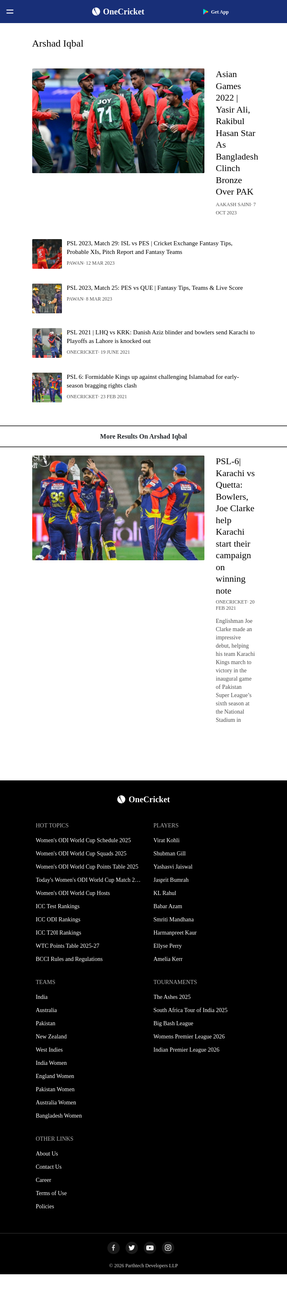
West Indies (49, 1050)
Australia (46, 1010)
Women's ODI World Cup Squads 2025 (81, 853)
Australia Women (56, 1102)
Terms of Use (51, 1193)
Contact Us (49, 1167)
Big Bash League (173, 1023)
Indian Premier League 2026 (187, 1050)
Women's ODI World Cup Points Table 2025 (87, 867)
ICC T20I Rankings (58, 933)
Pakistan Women (55, 1089)
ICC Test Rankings (58, 906)
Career (43, 1180)
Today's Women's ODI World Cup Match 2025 (90, 880)
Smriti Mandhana (174, 919)
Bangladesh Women (59, 1116)
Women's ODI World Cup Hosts (73, 893)
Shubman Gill (170, 853)
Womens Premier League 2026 (189, 1037)
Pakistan (45, 1023)
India (42, 997)
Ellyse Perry (168, 946)
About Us (47, 1154)
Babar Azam (168, 906)
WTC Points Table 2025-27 (68, 946)
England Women (55, 1076)
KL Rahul (165, 893)
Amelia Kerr (168, 959)
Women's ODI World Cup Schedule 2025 (83, 840)
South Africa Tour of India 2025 (191, 1010)
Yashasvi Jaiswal (173, 867)
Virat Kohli (167, 840)
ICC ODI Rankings (58, 919)
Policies (45, 1206)
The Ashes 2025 (172, 997)
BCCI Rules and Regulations (69, 959)
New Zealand (51, 1037)
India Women (51, 1063)
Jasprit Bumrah (171, 880)
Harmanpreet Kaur (175, 933)
